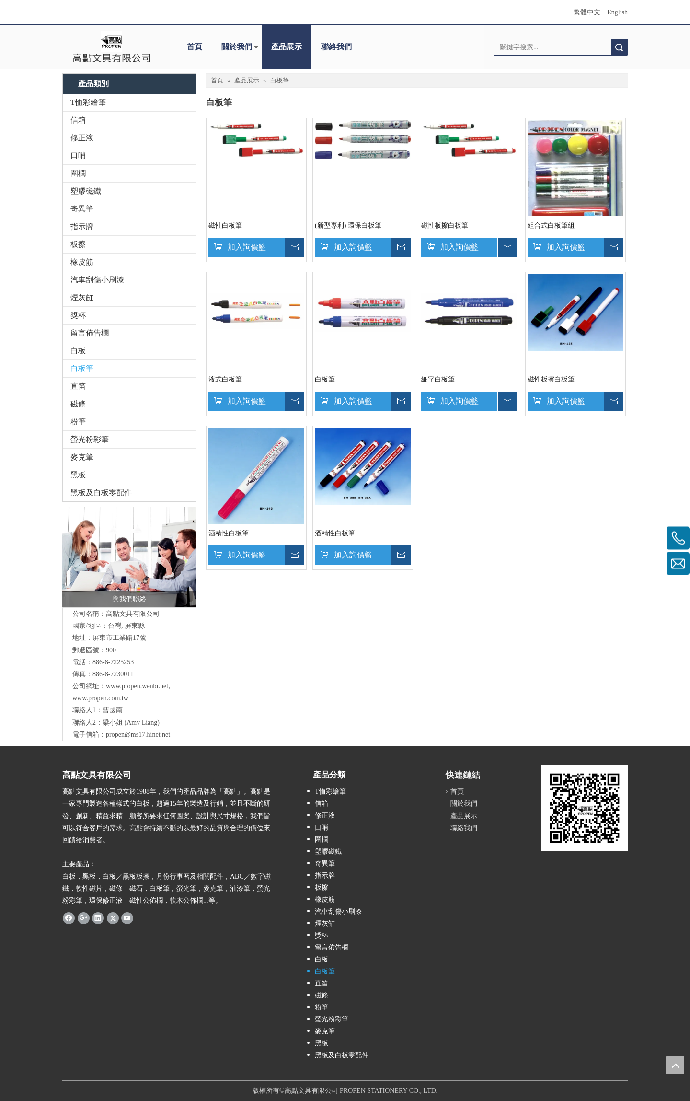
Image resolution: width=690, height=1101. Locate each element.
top (675, 1065)
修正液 (81, 138)
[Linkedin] (98, 918)
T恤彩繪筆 (88, 102)
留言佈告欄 (89, 333)
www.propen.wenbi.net (137, 686)
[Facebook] (69, 918)
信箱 (78, 120)
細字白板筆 (438, 379)
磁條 (78, 404)
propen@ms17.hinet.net (138, 734)
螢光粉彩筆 (89, 439)
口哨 (78, 155)
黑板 (78, 475)
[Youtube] (127, 918)
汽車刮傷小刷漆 (97, 280)
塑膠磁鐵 (85, 191)
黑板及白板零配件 (101, 492)
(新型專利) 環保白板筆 (348, 225)
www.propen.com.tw (100, 698)
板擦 (78, 244)
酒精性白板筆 (228, 533)
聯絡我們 (336, 47)
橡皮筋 (81, 262)
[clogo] (111, 47)
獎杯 (78, 315)
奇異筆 (81, 209)
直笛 (78, 386)
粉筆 (78, 421)
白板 (78, 351)
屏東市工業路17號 (119, 637)
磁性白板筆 (225, 225)
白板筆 (81, 368)
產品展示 (286, 47)
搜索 (619, 47)
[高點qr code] (584, 808)
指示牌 (81, 226)
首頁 (194, 47)
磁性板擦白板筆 (444, 225)
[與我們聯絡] (129, 557)
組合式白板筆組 (551, 225)
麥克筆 (81, 457)
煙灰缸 (81, 297)
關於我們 (236, 47)
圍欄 (78, 173)
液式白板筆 (225, 379)
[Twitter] (113, 918)
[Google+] (84, 918)
